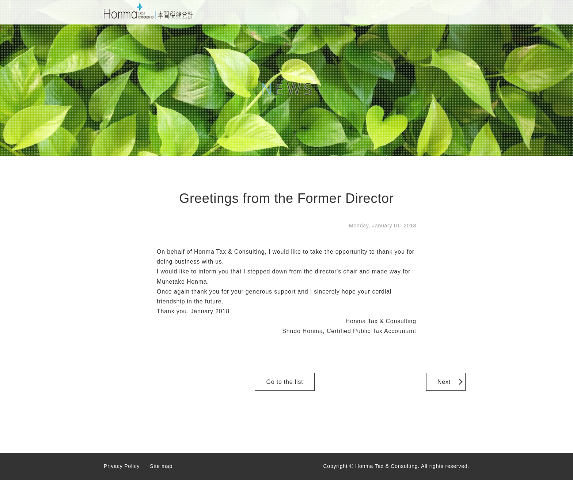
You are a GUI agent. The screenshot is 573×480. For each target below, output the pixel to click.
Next (444, 382)
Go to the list (284, 382)
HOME (270, 12)
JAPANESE (449, 12)
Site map (161, 466)
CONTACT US (391, 12)
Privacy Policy (122, 466)
